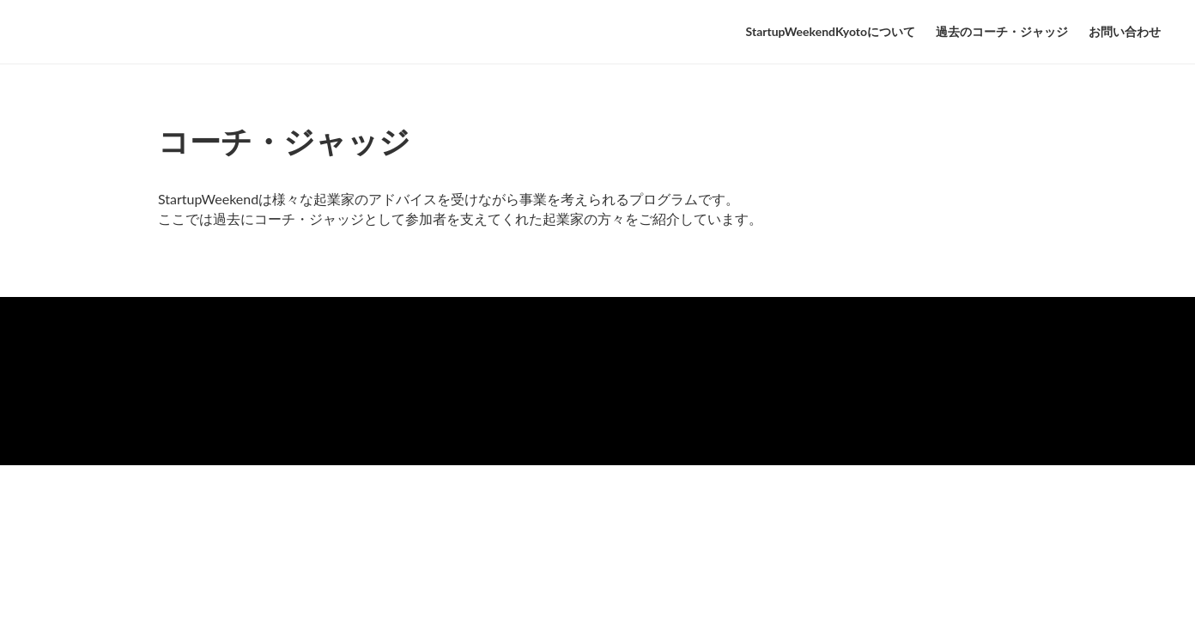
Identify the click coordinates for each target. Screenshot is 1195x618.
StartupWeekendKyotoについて (830, 31)
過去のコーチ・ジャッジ (1002, 31)
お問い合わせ (1125, 31)
